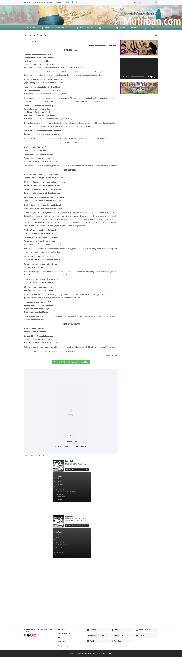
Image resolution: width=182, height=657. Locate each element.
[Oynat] (123, 77)
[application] (139, 68)
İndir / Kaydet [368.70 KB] (34, 455)
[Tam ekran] (155, 77)
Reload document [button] (62, 446)
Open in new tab (80, 446)
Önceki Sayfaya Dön (32, 41)
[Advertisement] (139, 112)
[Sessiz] (151, 77)
